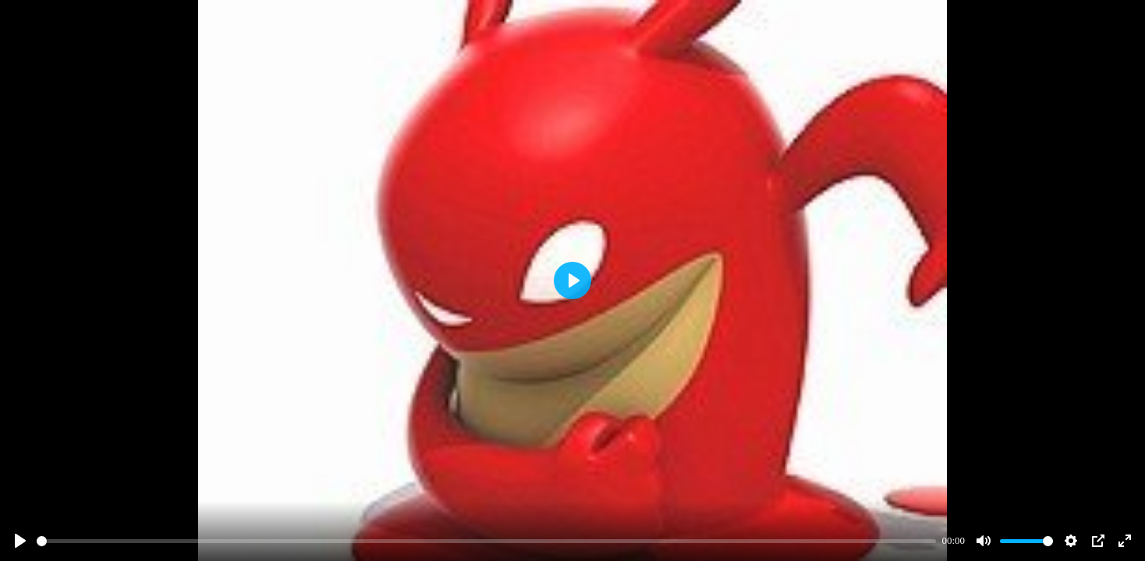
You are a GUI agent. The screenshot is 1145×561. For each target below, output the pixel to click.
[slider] (486, 541)
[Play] (20, 540)
